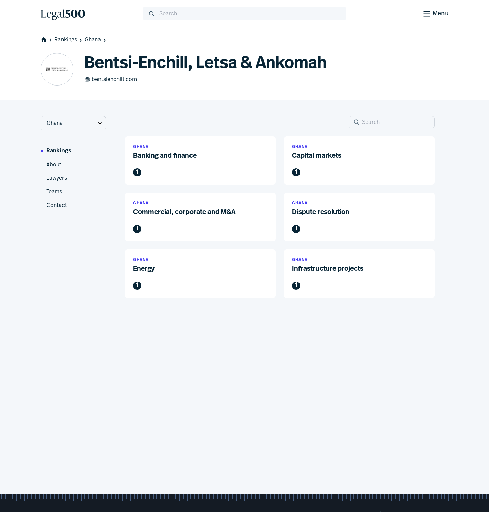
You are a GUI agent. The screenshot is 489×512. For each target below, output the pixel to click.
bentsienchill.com (110, 80)
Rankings (68, 40)
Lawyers (56, 178)
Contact (56, 205)
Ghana (96, 40)
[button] (200, 161)
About (53, 164)
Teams (54, 191)
